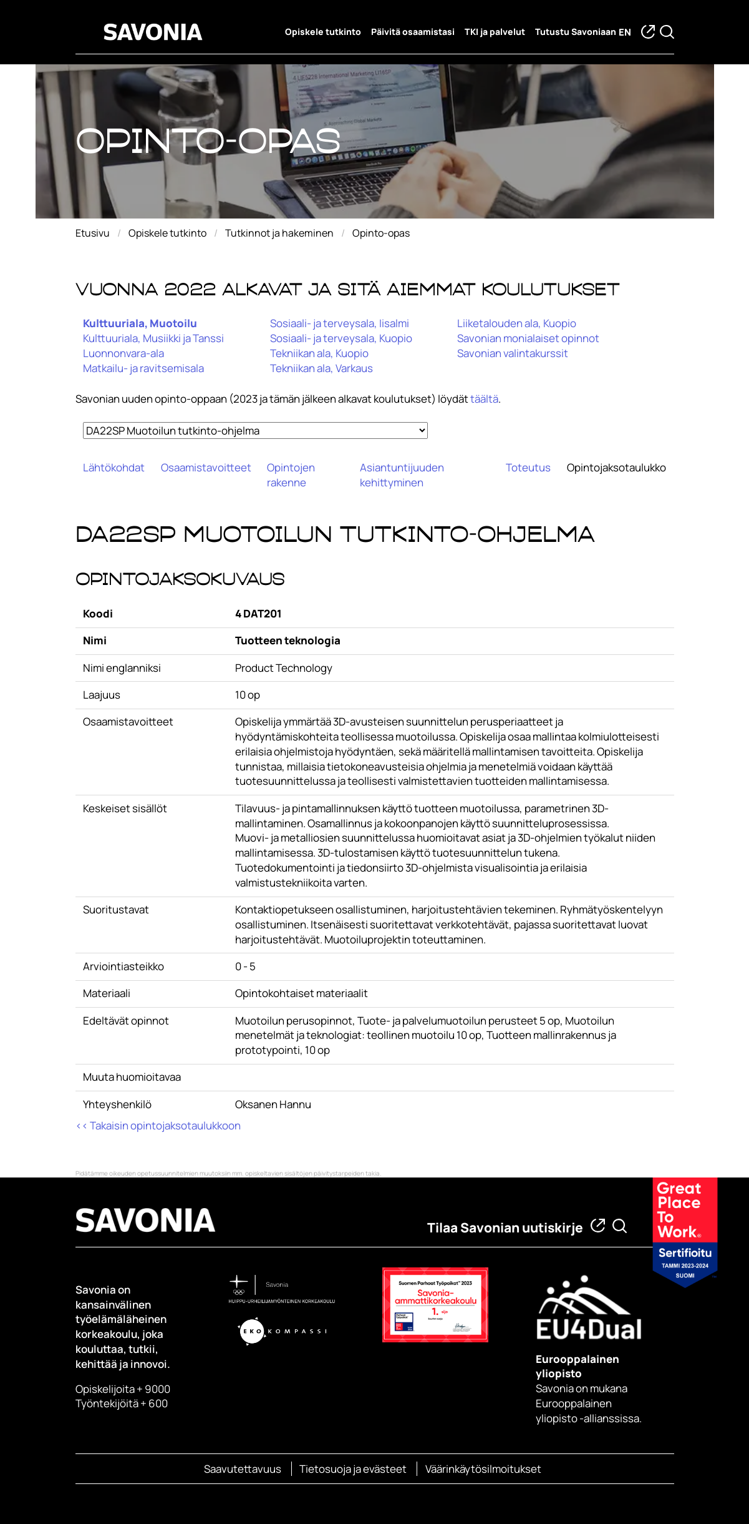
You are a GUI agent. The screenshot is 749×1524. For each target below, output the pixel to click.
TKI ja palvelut (495, 31)
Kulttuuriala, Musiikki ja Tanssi (153, 338)
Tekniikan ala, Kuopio (319, 353)
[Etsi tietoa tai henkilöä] (619, 1226)
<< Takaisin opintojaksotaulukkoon (158, 1125)
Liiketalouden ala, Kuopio (516, 323)
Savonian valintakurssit (512, 353)
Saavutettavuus (242, 1469)
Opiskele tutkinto (323, 31)
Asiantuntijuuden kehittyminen (402, 474)
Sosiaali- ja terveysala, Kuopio (341, 338)
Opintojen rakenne (291, 474)
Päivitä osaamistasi (413, 31)
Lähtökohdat (114, 467)
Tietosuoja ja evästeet (353, 1469)
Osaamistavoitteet (206, 467)
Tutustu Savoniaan (575, 31)
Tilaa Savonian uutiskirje (505, 1227)
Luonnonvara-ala (123, 353)
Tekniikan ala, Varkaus (321, 368)
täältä (484, 398)
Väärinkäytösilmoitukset (483, 1469)
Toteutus (528, 467)
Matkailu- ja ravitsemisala (143, 368)
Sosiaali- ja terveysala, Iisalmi (339, 323)
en (625, 32)
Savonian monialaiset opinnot (528, 338)
